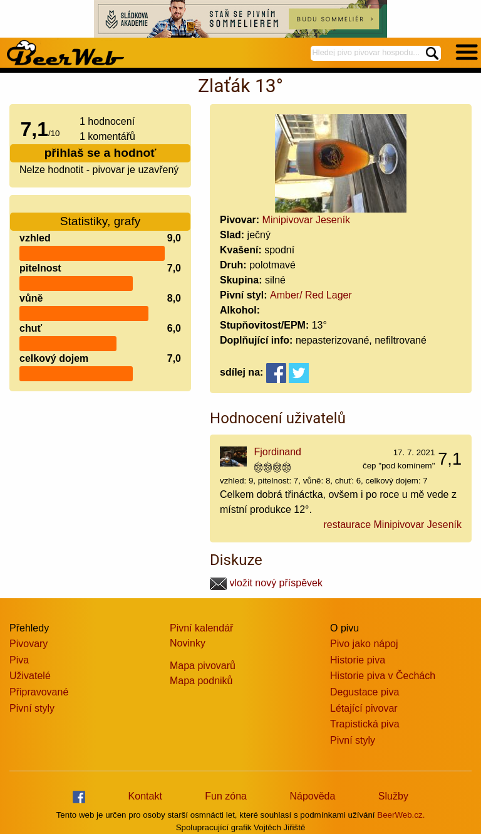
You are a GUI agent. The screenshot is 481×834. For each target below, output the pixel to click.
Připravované (38, 692)
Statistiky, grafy (100, 213)
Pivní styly (31, 708)
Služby (393, 796)
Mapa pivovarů (202, 665)
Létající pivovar (364, 708)
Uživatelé (30, 675)
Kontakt (145, 796)
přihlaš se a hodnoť (100, 152)
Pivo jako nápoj (364, 643)
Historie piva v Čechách (382, 675)
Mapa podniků (201, 680)
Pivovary (28, 643)
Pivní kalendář (201, 628)
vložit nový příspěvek (266, 583)
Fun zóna (226, 796)
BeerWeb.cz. (401, 815)
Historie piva (357, 660)
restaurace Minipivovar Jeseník (392, 524)
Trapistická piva (365, 724)
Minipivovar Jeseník (306, 219)
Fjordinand (277, 451)
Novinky (187, 643)
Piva (19, 660)
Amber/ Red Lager (311, 295)
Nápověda (312, 796)
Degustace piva (364, 692)
